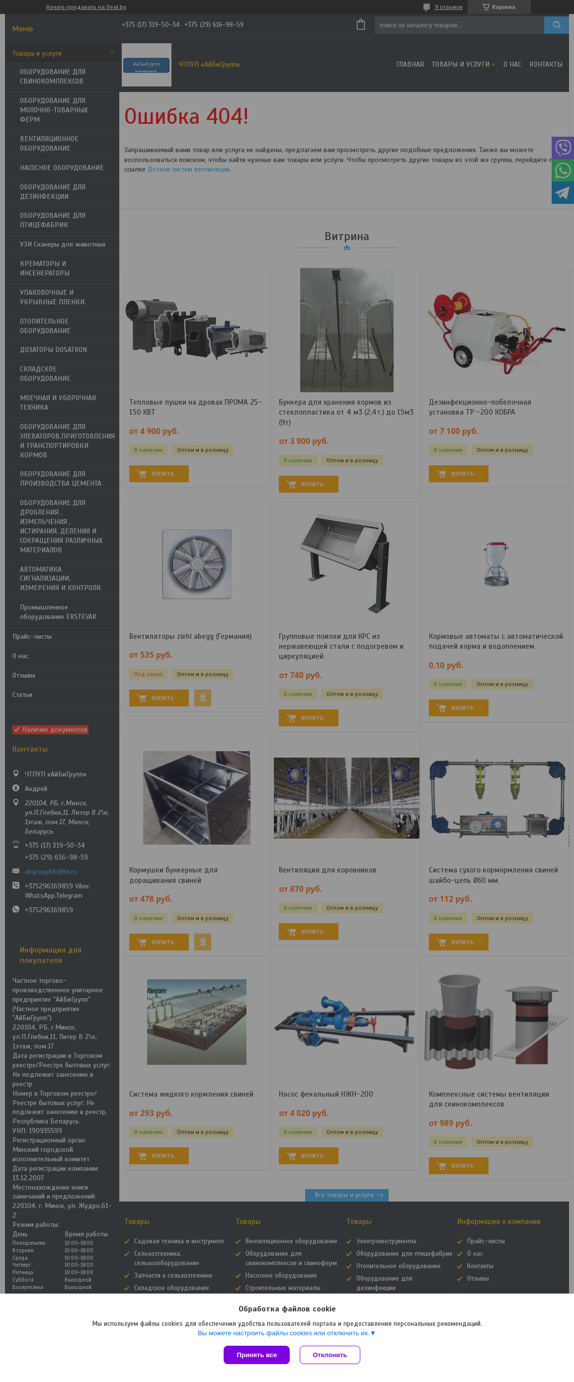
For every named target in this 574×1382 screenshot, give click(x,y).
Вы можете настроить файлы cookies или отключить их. (284, 1333)
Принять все (257, 1355)
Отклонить (330, 1355)
